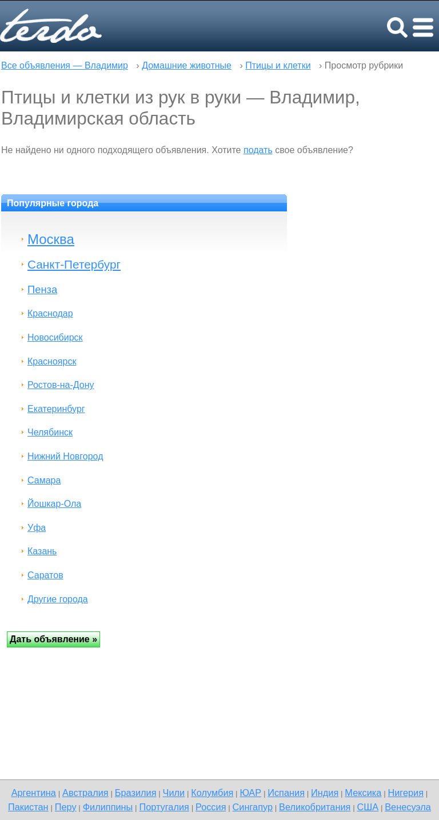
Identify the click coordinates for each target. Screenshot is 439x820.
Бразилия (136, 792)
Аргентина (33, 792)
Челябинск (50, 432)
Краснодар (50, 313)
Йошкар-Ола (54, 504)
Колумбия (212, 792)
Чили (174, 792)
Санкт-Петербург (74, 264)
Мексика (363, 792)
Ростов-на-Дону (60, 385)
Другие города (57, 599)
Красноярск (51, 361)
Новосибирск (55, 337)
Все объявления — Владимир (64, 65)
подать (258, 150)
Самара (44, 480)
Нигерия (406, 792)
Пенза (42, 289)
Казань (42, 551)
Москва (50, 239)
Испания (286, 792)
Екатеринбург (56, 409)
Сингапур (253, 807)
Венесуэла (408, 807)
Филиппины (108, 807)
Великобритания (314, 807)
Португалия (164, 807)
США (367, 807)
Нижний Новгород (65, 456)
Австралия (85, 792)
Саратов (45, 575)
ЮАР (250, 792)
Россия (210, 807)
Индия (324, 792)
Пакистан (28, 807)
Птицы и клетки (277, 65)
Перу (66, 807)
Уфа (36, 528)
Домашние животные (187, 65)
